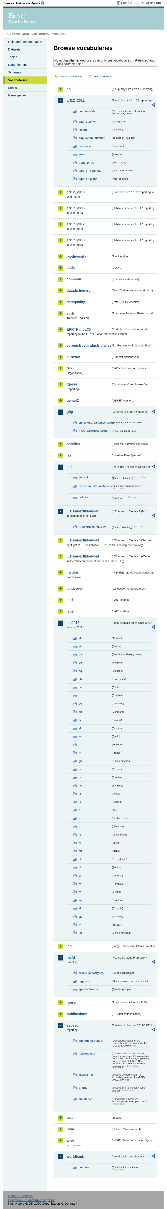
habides (73, 444)
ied (69, 467)
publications (77, 1014)
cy (80, 687)
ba (80, 654)
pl (79, 867)
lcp (69, 946)
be (80, 662)
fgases (72, 384)
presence (84, 146)
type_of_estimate (89, 170)
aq (69, 89)
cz (80, 695)
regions (83, 981)
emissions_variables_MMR (94, 422)
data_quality (86, 121)
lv (79, 843)
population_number (91, 138)
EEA (26, 3)
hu (80, 785)
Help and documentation (25, 42)
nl (79, 859)
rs (79, 892)
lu (79, 834)
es (80, 736)
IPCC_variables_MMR (92, 430)
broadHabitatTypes (91, 973)
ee (80, 720)
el (79, 728)
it (79, 810)
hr (79, 777)
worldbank (75, 1156)
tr (79, 924)
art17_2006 (76, 208)
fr (79, 752)
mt (80, 851)
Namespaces (17, 95)
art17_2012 (76, 224)
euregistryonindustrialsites (89, 345)
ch (80, 679)
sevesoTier (85, 1074)
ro (79, 884)
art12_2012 (76, 100)
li (79, 818)
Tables (12, 57)
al (79, 638)
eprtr (70, 313)
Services (14, 87)
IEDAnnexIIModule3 (83, 540)
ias (69, 455)
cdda (71, 268)
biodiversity (76, 256)
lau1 (70, 600)
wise (70, 1140)
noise (71, 1002)
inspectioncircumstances (94, 486)
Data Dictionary (40, 33)
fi (79, 744)
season (83, 154)
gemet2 (73, 400)
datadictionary (78, 290)
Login (124, 3)
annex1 (83, 477)
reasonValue (86, 1053)
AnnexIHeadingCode (92, 526)
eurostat (73, 357)
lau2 (70, 611)
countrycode (86, 111)
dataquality (76, 302)
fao (69, 368)
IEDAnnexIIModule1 (83, 511)
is (79, 802)
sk (80, 916)
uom (70, 1129)
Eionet (25, 33)
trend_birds (86, 162)
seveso (72, 1025)
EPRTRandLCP (79, 329)
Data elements (18, 65)
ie (79, 793)
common (74, 279)
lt (79, 826)
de (80, 703)
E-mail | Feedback (20, 1196)
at (79, 646)
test (70, 1118)
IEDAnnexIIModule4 (83, 556)
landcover (75, 588)
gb (80, 761)
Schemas (14, 72)
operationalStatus (90, 1040)
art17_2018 (76, 240)
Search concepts (103, 76)
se (80, 900)
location (83, 129)
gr (79, 769)
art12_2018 (76, 192)
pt (79, 875)
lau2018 (73, 623)
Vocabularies (17, 80)
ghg (70, 412)
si (79, 908)
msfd (71, 957)
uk (80, 932)
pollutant (84, 497)
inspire (72, 572)
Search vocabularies (71, 76)
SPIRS (82, 1087)
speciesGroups (88, 989)
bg (80, 671)
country (83, 1167)
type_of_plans (87, 178)
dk (80, 711)
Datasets (14, 49)
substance (85, 1099)
